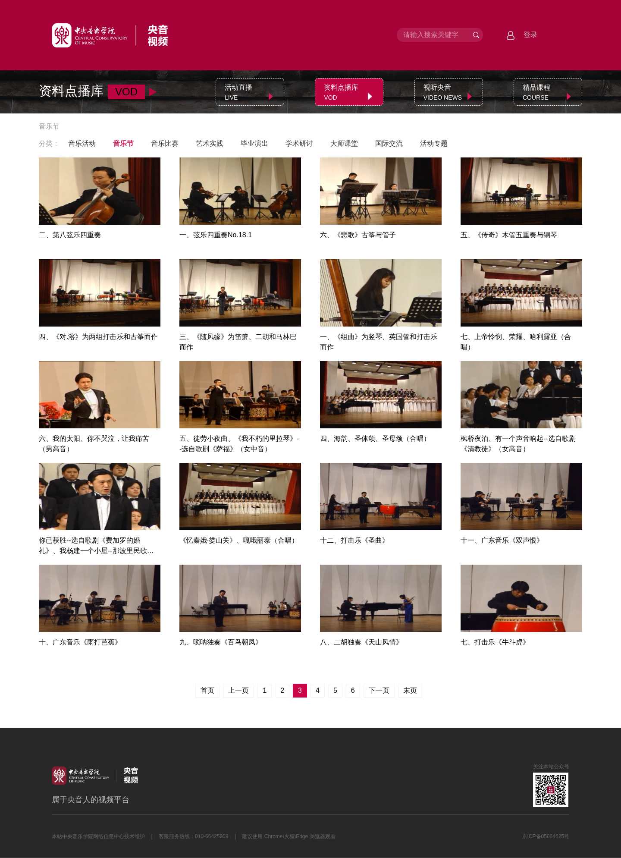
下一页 (379, 690)
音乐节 (123, 143)
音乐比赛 (165, 143)
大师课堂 (344, 143)
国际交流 (389, 143)
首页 (207, 690)
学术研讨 (299, 143)
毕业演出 (254, 143)
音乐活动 (82, 143)
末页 (410, 690)
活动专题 (434, 143)
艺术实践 (209, 143)
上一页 (238, 690)
